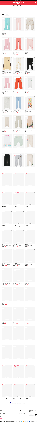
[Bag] (36, 2)
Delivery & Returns (2, 413)
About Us (20, 410)
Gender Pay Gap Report (22, 413)
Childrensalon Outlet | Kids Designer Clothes (19, 3)
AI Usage (19, 421)
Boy (23, 5)
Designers (14, 5)
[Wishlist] (34, 2)
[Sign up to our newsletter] (36, 415)
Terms (14, 421)
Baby (18, 5)
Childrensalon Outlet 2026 (7, 421)
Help (1, 416)
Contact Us (1, 410)
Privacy (16, 421)
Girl (21, 5)
